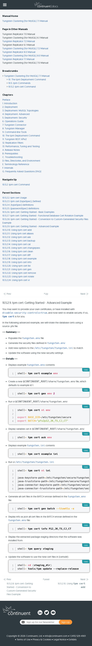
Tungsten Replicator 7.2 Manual (18, 41)
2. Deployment (10, 106)
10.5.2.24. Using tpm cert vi (16, 280)
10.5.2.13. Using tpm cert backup (18, 240)
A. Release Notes (11, 149)
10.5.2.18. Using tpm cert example (19, 258)
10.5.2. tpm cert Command (22, 86)
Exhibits (73, 639)
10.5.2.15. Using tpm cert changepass (21, 247)
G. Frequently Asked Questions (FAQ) (21, 171)
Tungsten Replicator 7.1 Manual (18, 59)
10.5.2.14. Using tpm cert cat (16, 244)
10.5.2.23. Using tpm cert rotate (18, 276)
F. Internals (7, 167)
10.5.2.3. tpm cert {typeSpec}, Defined (21, 201)
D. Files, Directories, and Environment (21, 160)
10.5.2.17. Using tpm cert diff (16, 254)
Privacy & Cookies (42, 639)
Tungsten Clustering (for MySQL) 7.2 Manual (25, 48)
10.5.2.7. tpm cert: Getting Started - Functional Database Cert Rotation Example (42, 215)
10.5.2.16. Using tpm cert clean (17, 251)
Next (82, 293)
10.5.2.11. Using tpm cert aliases (18, 233)
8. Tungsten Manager (13, 128)
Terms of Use (23, 639)
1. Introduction (9, 103)
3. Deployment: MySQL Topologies (20, 110)
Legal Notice (59, 639)
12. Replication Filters (12, 142)
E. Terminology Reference (15, 164)
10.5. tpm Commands (19, 82)
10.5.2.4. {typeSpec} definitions (18, 204)
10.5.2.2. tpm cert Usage (14, 197)
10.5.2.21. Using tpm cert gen (17, 269)
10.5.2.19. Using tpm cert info (17, 262)
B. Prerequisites (10, 153)
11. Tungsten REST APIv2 (14, 139)
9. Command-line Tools (14, 131)
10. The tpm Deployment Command (27, 79)
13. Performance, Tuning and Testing (21, 146)
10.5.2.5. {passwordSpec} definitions (20, 208)
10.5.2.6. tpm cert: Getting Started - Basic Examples (28, 211)
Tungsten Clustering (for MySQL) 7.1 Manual (25, 20)
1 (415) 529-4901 (78, 635)
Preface (6, 99)
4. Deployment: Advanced (16, 114)
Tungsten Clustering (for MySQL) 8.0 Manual (25, 55)
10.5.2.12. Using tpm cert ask (16, 237)
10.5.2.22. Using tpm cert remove (19, 272)
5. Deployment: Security (14, 117)
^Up (46, 293)
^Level (46, 579)
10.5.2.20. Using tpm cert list (16, 265)
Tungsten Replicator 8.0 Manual (18, 51)
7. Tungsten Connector (14, 124)
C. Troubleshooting (12, 157)
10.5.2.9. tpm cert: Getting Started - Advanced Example (30, 226)
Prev (9, 293)
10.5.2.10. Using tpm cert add (17, 229)
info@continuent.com (56, 635)
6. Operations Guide (13, 121)
